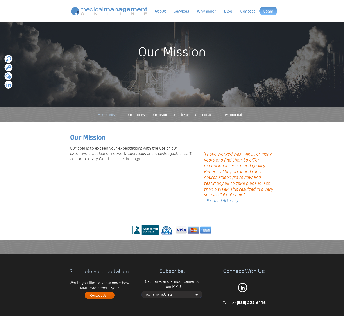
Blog (228, 10)
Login (268, 10)
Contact (247, 10)
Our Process (136, 114)
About (160, 10)
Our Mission (112, 114)
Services (181, 10)
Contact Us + (99, 295)
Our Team (159, 114)
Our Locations (206, 114)
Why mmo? (206, 10)
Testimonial (232, 114)
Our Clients (181, 114)
